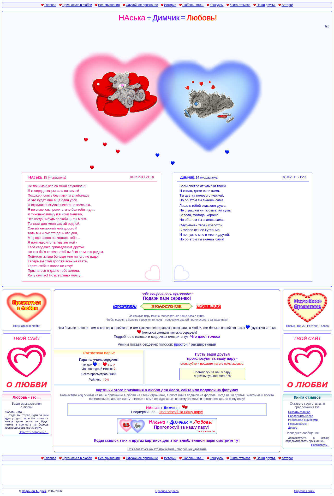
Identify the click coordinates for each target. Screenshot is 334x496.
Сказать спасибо (299, 412)
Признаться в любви (77, 5)
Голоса (324, 325)
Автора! (287, 5)
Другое (292, 427)
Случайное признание (142, 5)
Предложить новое (300, 415)
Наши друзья (266, 5)
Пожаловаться (297, 423)
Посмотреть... (320, 444)
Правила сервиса (166, 491)
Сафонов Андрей (34, 491)
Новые (290, 325)
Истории (170, 5)
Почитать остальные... (34, 432)
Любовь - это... (193, 5)
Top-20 (301, 325)
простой (181, 344)
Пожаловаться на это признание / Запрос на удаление (166, 449)
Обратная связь (304, 491)
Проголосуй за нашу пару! (181, 412)
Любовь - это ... (27, 397)
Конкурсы (217, 5)
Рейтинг (312, 325)
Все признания (109, 5)
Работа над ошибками (303, 419)
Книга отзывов (240, 5)
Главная (50, 5)
